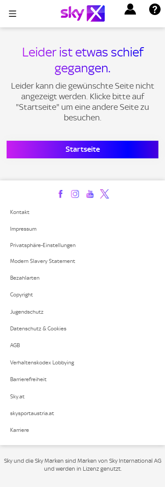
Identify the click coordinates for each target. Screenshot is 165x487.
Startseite (83, 149)
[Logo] (83, 13)
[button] (130, 9)
